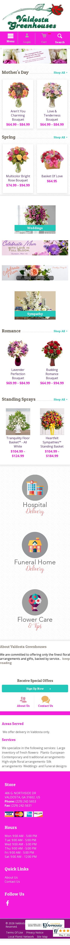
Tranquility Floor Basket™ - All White (17, 444)
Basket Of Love (52, 178)
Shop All (61, 73)
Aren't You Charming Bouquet (17, 117)
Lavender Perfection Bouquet (17, 376)
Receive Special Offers (35, 683)
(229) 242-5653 (25, 808)
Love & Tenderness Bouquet (52, 117)
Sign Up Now (35, 691)
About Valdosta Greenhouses (23, 649)
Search (56, 43)
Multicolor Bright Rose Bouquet (17, 180)
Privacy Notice (36, 939)
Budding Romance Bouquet (52, 374)
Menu (14, 42)
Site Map (44, 943)
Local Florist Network (21, 943)
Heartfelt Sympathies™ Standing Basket (52, 444)
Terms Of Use (15, 939)
